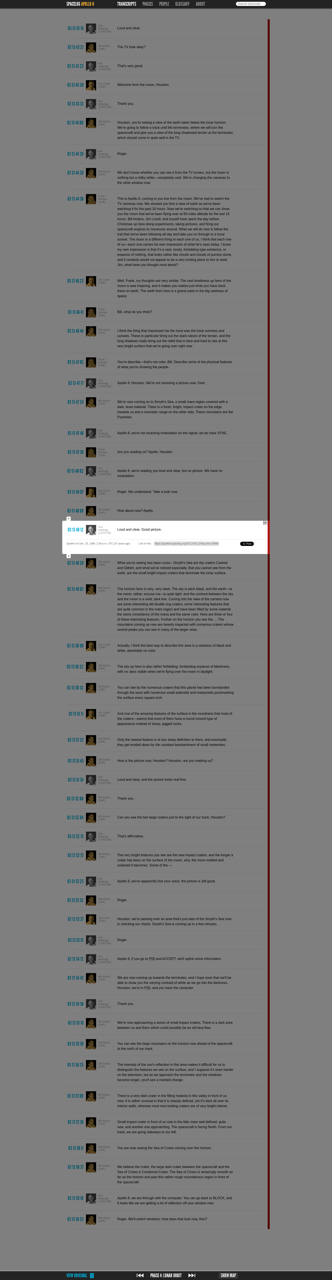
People (164, 4)
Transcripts (126, 4)
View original (76, 1276)
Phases (147, 4)
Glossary (182, 4)
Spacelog (73, 4)
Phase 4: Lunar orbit (166, 1276)
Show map (228, 1276)
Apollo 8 (87, 4)
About (200, 4)
